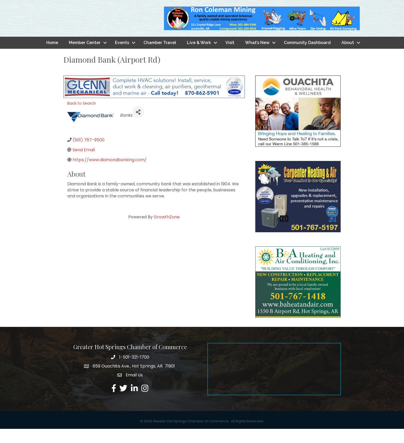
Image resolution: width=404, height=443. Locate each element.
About (347, 56)
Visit (229, 56)
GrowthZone (167, 231)
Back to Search (81, 117)
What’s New (257, 56)
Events (122, 56)
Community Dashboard (307, 56)
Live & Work (199, 56)
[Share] (138, 126)
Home (52, 56)
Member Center (85, 56)
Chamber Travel (159, 56)
